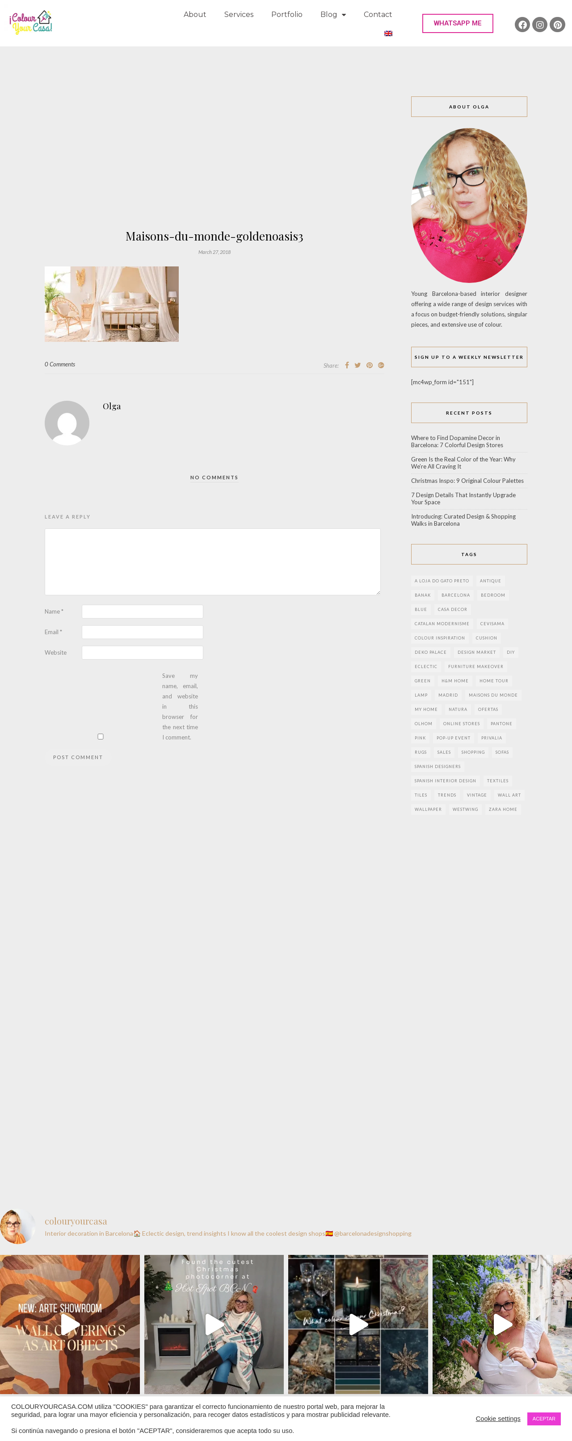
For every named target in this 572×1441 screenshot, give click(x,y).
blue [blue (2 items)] (421, 609)
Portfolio (287, 14)
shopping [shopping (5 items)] (473, 752)
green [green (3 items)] (423, 680)
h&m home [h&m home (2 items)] (455, 680)
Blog (333, 15)
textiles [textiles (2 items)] (498, 780)
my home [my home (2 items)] (426, 709)
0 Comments (60, 364)
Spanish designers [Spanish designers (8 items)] (438, 766)
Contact (378, 14)
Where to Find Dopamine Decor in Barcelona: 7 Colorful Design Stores (457, 441)
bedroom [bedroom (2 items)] (493, 595)
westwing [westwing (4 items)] (465, 809)
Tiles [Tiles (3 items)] (421, 795)
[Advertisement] (214, 163)
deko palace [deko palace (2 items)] (431, 652)
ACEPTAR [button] (544, 1418)
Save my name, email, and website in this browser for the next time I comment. (180, 706)
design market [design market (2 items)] (477, 652)
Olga (112, 406)
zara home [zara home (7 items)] (503, 809)
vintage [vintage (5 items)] (477, 795)
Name (54, 611)
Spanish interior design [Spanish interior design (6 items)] (445, 780)
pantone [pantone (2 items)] (502, 723)
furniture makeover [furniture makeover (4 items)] (476, 666)
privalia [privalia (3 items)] (491, 737)
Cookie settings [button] (498, 1418)
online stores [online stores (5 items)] (461, 723)
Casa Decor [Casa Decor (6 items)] (452, 609)
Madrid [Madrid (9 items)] (448, 695)
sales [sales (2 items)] (444, 752)
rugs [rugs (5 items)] (421, 752)
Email (53, 631)
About (195, 14)
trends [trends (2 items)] (447, 795)
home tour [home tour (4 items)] (494, 680)
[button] (457, 23)
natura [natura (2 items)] (458, 709)
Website (56, 652)
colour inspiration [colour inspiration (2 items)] (440, 637)
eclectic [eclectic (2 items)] (426, 666)
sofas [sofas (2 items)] (502, 752)
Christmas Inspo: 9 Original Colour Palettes (467, 480)
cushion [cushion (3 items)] (486, 637)
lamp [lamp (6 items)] (421, 695)
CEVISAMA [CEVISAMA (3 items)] (492, 623)
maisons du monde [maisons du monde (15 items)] (493, 695)
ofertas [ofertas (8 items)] (488, 709)
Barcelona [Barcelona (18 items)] (456, 595)
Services (238, 14)
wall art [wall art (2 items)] (509, 795)
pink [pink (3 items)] (420, 737)
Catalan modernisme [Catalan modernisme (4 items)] (442, 623)
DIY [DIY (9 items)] (511, 652)
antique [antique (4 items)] (490, 580)
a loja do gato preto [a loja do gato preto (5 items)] (442, 580)
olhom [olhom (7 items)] (424, 723)
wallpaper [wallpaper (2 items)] (428, 809)
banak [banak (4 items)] (423, 595)
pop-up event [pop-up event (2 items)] (454, 737)
